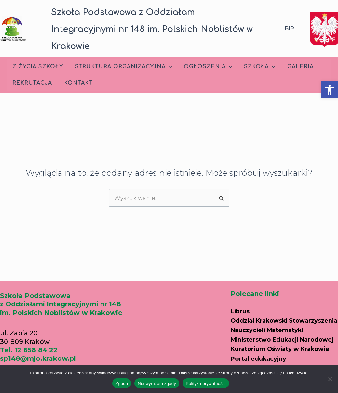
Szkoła (254, 67)
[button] (329, 89)
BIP (289, 28)
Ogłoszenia (204, 67)
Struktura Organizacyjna (121, 67)
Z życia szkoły (37, 67)
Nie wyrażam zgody (157, 383)
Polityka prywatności (206, 383)
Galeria (293, 67)
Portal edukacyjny (262, 365)
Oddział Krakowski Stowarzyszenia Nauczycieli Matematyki (278, 310)
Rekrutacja (31, 83)
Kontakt (76, 83)
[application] (166, 67)
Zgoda (121, 383)
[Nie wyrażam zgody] (330, 379)
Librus (241, 292)
